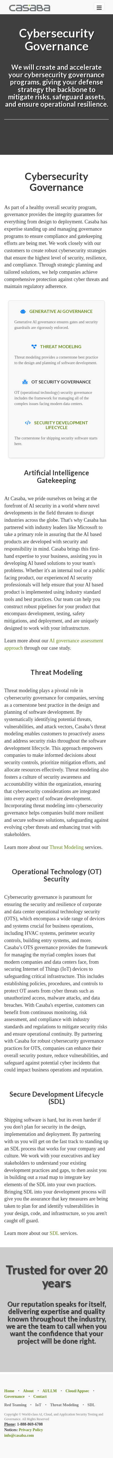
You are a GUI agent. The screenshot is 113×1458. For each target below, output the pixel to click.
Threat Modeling (60, 346)
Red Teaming (15, 1405)
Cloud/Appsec (77, 1391)
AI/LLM (49, 1391)
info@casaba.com (19, 1435)
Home (9, 1391)
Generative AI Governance (60, 311)
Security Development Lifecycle (61, 425)
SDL (54, 1233)
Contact (39, 1396)
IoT (38, 1405)
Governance (14, 1396)
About (28, 1391)
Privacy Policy (31, 1430)
